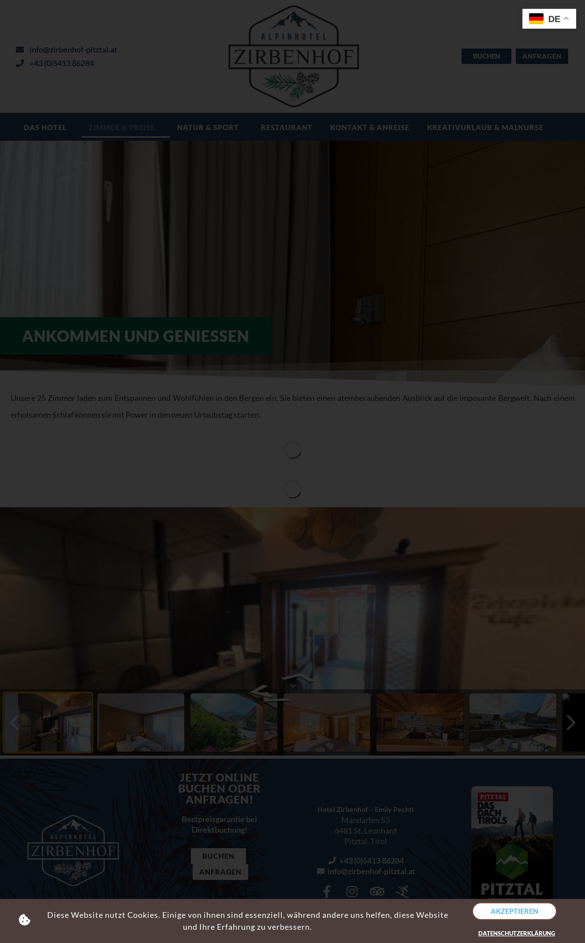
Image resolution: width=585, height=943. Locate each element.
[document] (292, 471)
